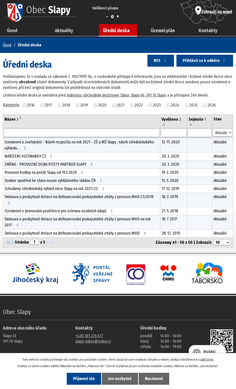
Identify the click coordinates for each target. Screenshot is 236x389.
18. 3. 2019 (170, 196)
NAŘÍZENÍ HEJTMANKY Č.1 (29, 156)
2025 (193, 105)
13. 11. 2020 (171, 142)
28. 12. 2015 (171, 233)
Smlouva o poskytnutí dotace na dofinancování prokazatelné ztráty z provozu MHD (76, 233)
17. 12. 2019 (170, 188)
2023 (157, 105)
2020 (102, 105)
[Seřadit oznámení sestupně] (20, 119)
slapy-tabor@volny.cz (93, 341)
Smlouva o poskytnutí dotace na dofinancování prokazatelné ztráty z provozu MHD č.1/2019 (79, 199)
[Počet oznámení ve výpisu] (222, 242)
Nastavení (161, 377)
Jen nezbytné (120, 377)
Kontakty (208, 31)
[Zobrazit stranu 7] (34, 242)
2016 (31, 105)
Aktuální (220, 142)
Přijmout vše (77, 377)
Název (11, 119)
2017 (48, 105)
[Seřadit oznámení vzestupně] (20, 117)
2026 (211, 105)
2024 (175, 105)
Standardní (112, 16)
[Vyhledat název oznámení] (81, 133)
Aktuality (64, 31)
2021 (120, 105)
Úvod (12, 31)
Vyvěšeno (171, 119)
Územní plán (163, 31)
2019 (84, 105)
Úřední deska (116, 31)
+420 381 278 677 (89, 335)
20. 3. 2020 (170, 156)
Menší (107, 16)
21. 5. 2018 (170, 210)
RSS (151, 63)
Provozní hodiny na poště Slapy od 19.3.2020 (44, 172)
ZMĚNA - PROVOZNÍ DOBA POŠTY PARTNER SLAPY (49, 164)
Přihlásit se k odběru (201, 63)
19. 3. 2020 (170, 172)
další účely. (207, 358)
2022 (138, 105)
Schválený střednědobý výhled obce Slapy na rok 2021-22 (55, 188)
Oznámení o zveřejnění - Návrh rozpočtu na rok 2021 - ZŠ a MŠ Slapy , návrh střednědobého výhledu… (79, 145)
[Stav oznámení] (222, 133)
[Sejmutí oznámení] (199, 133)
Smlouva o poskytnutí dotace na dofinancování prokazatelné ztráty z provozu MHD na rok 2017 (77, 222)
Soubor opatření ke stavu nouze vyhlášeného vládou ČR (54, 180)
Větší (117, 16)
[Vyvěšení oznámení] (173, 133)
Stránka (22, 242)
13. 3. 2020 (170, 180)
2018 (66, 105)
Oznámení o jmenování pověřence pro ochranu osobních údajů (59, 210)
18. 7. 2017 (169, 219)
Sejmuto (197, 119)
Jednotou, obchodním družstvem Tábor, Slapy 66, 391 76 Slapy (116, 95)
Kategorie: (11, 104)
